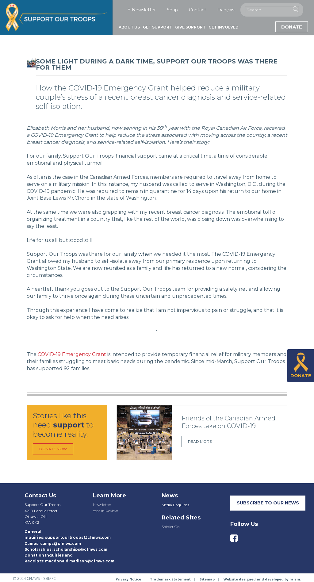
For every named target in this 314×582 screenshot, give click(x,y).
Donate (291, 27)
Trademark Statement (170, 579)
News (170, 495)
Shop (172, 10)
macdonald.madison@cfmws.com (79, 561)
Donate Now (53, 448)
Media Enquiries (175, 505)
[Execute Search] (296, 9)
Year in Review (105, 510)
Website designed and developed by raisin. (262, 579)
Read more (200, 441)
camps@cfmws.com (60, 543)
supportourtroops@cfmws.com (78, 537)
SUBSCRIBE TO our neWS (268, 503)
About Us (129, 27)
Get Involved (224, 27)
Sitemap (207, 579)
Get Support (157, 27)
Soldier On (171, 526)
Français (225, 10)
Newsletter (102, 504)
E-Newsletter (141, 10)
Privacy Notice (128, 579)
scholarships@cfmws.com (80, 549)
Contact (197, 10)
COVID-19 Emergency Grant (71, 354)
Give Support (190, 27)
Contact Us (40, 495)
